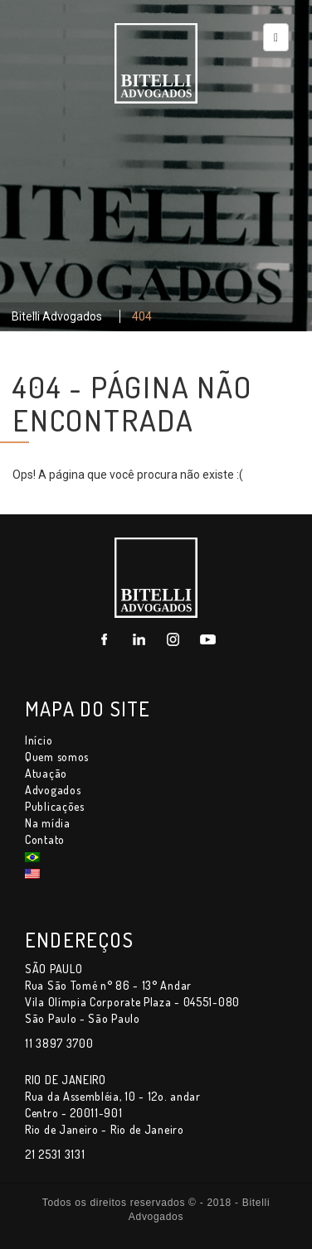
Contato (45, 839)
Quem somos (57, 757)
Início (38, 740)
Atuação (46, 773)
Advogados (52, 790)
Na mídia (48, 823)
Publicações (55, 806)
